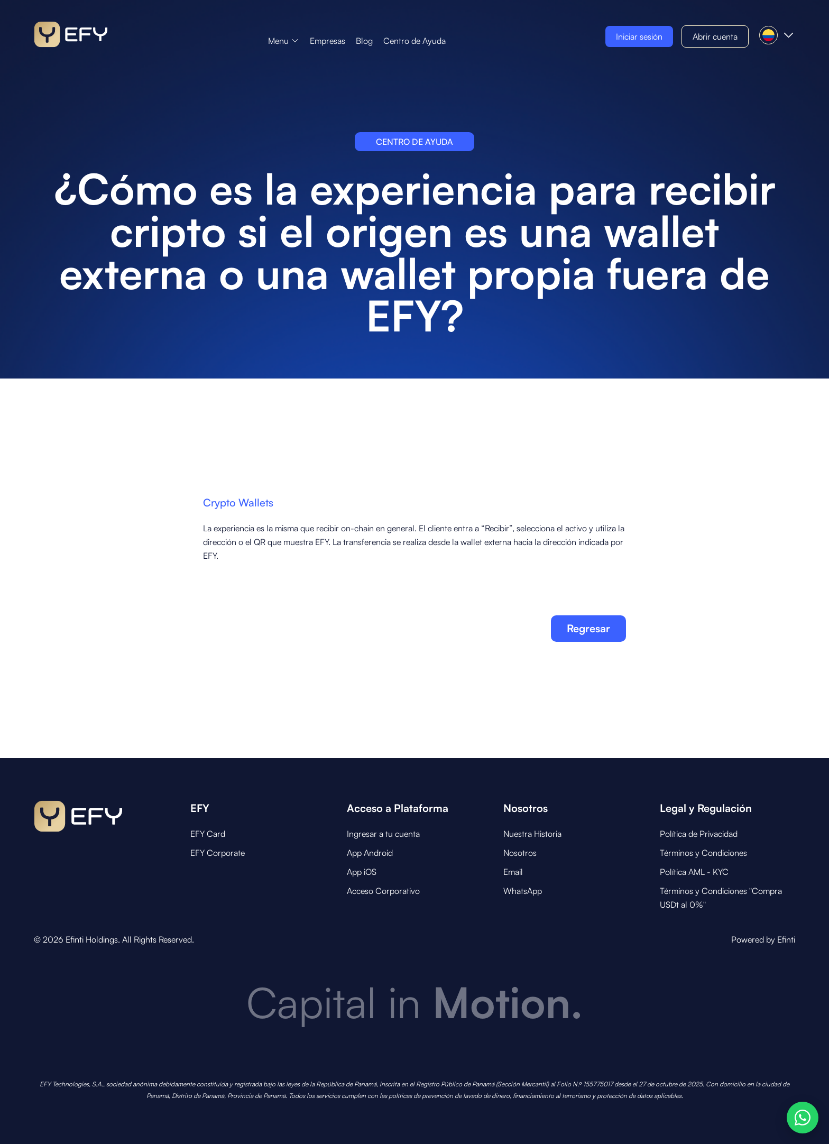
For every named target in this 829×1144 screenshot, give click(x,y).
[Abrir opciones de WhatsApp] (802, 1117)
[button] (283, 41)
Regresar (588, 628)
